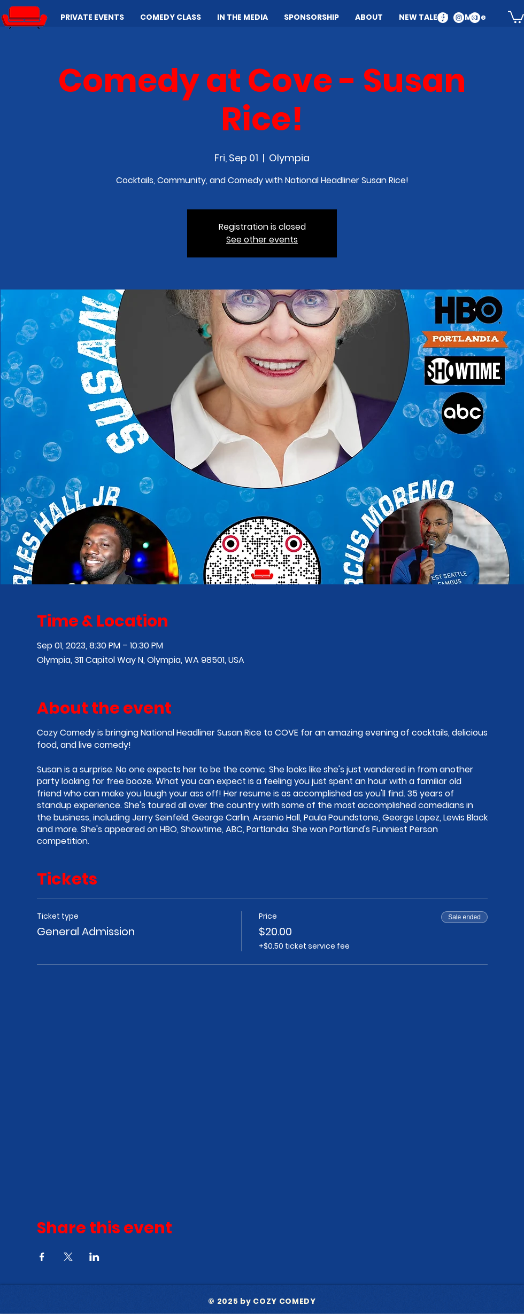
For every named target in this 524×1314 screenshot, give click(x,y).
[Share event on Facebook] (42, 1257)
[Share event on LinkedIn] (94, 1257)
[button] (516, 16)
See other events (262, 239)
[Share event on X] (68, 1257)
